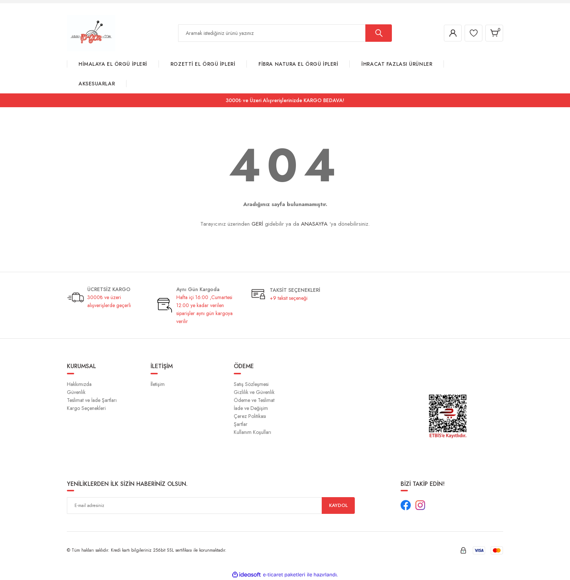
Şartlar (241, 424)
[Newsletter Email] (211, 505)
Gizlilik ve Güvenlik (254, 392)
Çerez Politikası (250, 416)
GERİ (257, 224)
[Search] (285, 33)
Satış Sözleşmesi (251, 384)
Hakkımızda (79, 384)
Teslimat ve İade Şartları (92, 400)
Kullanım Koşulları (252, 432)
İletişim (157, 384)
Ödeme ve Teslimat (254, 400)
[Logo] (91, 32)
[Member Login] (450, 33)
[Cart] (493, 33)
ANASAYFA (314, 224)
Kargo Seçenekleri (86, 408)
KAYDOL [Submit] (338, 505)
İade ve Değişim (251, 408)
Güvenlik (76, 392)
